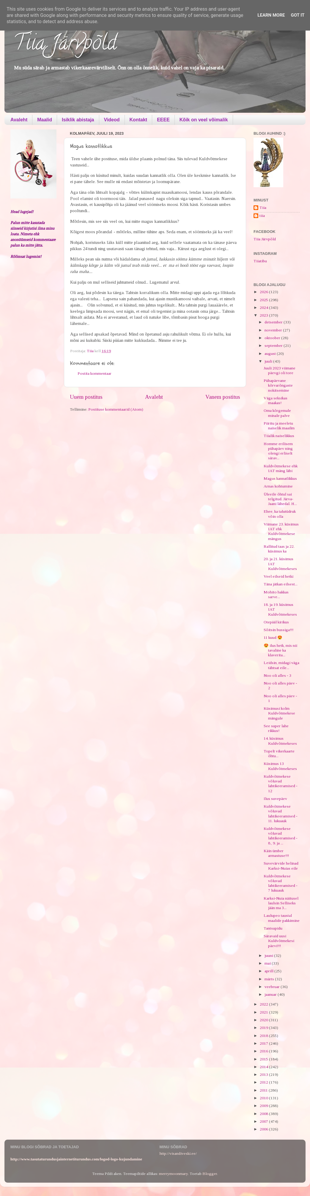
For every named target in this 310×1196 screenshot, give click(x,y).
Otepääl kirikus (276, 622)
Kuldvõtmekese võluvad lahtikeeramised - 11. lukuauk (281, 813)
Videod (112, 119)
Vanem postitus (222, 397)
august (271, 353)
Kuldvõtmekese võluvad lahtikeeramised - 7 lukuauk (281, 883)
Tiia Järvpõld (65, 45)
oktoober (273, 338)
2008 (264, 1113)
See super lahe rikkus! (276, 728)
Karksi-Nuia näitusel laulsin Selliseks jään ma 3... (281, 903)
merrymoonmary (173, 1173)
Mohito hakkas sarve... (276, 594)
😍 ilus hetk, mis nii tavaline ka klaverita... (280, 650)
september (274, 345)
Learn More (271, 15)
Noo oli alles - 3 (277, 675)
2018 (264, 1035)
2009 (264, 1105)
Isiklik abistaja (78, 119)
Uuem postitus (86, 397)
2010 (264, 1098)
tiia (262, 215)
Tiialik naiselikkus (279, 435)
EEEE (163, 119)
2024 (264, 307)
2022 (264, 1004)
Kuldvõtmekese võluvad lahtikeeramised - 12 (281, 783)
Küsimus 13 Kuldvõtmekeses (280, 766)
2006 (264, 1129)
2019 (264, 1027)
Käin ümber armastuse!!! (276, 853)
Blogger (209, 1173)
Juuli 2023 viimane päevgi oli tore (279, 370)
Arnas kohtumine (278, 486)
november (274, 330)
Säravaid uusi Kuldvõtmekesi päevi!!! (279, 941)
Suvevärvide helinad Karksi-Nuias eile (281, 865)
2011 (264, 1090)
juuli (269, 361)
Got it (297, 15)
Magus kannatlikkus (280, 478)
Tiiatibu (260, 261)
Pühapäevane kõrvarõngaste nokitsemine (278, 385)
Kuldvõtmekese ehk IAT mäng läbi (281, 468)
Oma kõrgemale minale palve (277, 412)
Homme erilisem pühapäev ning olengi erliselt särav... (278, 450)
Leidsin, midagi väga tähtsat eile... (281, 665)
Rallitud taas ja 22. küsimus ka (279, 548)
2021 (264, 1012)
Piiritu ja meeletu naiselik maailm (279, 425)
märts (270, 979)
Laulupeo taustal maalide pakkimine (282, 917)
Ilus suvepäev (275, 798)
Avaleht (18, 119)
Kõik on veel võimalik (204, 119)
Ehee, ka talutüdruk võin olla (280, 513)
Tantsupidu (273, 928)
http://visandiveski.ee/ (178, 1153)
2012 (264, 1082)
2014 (264, 1067)
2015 (264, 1059)
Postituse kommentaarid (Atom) (115, 409)
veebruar (273, 986)
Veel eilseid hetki (278, 576)
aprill (269, 971)
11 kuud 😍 (273, 637)
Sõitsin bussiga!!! (278, 630)
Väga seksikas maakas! (275, 400)
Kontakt (138, 119)
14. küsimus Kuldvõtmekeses (280, 740)
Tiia (262, 207)
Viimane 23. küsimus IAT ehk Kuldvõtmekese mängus (281, 531)
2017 (264, 1043)
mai (268, 963)
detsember (274, 322)
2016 (264, 1051)
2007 (264, 1121)
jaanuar (271, 994)
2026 (264, 292)
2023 (264, 315)
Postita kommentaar (94, 373)
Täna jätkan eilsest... (281, 584)
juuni (269, 955)
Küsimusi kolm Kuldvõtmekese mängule (279, 713)
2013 (264, 1074)
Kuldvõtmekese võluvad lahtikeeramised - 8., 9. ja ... (281, 835)
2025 (264, 300)
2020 (264, 1020)
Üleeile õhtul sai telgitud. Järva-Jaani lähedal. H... (280, 499)
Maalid (44, 119)
